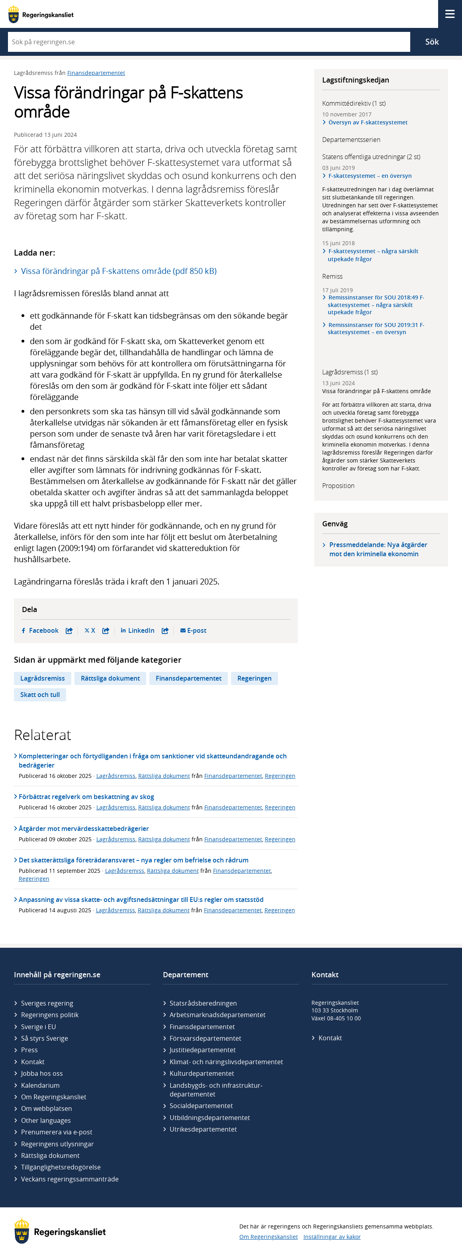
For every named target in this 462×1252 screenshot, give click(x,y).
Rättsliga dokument (110, 678)
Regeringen (254, 678)
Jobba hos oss (42, 1073)
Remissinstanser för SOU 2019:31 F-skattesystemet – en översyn (376, 328)
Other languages (46, 1120)
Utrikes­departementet (203, 1129)
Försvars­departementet (205, 1038)
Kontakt (33, 1061)
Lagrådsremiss (42, 678)
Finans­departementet (202, 1026)
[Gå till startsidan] (41, 14)
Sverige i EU (38, 1026)
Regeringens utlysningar (57, 1144)
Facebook (51, 630)
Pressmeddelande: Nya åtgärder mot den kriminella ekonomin (378, 549)
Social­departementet (201, 1105)
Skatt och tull (40, 694)
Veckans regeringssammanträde (70, 1179)
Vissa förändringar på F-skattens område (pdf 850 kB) (119, 271)
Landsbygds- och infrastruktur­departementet (216, 1089)
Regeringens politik (49, 1014)
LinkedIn (148, 630)
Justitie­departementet (203, 1049)
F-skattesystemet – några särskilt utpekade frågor (373, 255)
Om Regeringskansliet (53, 1097)
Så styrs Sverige (44, 1038)
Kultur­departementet (202, 1073)
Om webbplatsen (46, 1108)
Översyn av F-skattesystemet (368, 122)
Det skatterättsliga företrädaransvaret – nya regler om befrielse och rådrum (134, 860)
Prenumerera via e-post (56, 1132)
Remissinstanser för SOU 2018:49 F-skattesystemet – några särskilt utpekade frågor (376, 304)
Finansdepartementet (96, 73)
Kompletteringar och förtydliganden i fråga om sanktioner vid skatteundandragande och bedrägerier (153, 760)
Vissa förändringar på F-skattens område (376, 391)
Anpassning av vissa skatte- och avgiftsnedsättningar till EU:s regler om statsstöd (141, 899)
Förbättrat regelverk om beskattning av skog (86, 796)
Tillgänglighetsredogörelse (61, 1167)
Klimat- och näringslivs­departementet (226, 1061)
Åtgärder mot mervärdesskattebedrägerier (84, 828)
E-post (196, 630)
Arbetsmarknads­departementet (218, 1014)
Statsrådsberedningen (203, 1003)
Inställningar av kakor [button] (332, 1236)
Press (29, 1049)
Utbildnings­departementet (210, 1117)
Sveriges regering (47, 1003)
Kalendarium (40, 1085)
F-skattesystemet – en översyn (370, 175)
